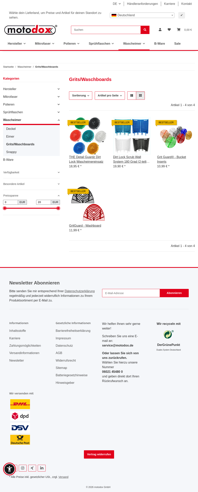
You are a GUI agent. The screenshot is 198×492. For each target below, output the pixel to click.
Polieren (9, 104)
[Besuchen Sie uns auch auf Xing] (32, 468)
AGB (59, 353)
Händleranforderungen (142, 3)
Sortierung (79, 95)
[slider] (4, 208)
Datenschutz (64, 345)
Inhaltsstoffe (17, 330)
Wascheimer (12, 120)
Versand (63, 476)
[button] (160, 30)
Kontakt (186, 3)
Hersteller (9, 89)
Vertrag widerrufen (99, 454)
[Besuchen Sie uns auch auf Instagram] (23, 468)
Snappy (11, 152)
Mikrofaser (10, 96)
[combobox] (142, 15)
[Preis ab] (10, 202)
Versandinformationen (24, 353)
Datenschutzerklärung (80, 291)
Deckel (11, 128)
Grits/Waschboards (20, 144)
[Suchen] (106, 30)
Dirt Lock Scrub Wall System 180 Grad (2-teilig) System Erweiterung (131, 159)
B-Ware (8, 159)
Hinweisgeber (65, 382)
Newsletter (16, 360)
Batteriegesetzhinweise (72, 375)
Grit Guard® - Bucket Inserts (171, 159)
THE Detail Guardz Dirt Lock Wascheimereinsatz (86, 159)
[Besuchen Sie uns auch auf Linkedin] (42, 468)
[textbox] (142, 15)
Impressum (63, 338)
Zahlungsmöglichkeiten (25, 345)
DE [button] (115, 3)
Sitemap (61, 367)
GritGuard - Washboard (85, 225)
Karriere (169, 3)
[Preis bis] (43, 202)
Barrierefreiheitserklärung (73, 330)
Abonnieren (174, 293)
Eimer (10, 136)
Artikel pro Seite (108, 95)
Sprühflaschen (13, 112)
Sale (177, 43)
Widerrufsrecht (66, 360)
